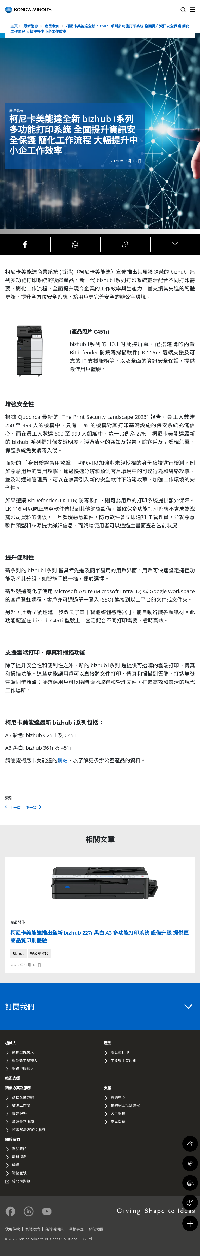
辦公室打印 (120, 1052)
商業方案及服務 (18, 1087)
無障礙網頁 (54, 1229)
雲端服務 (19, 1113)
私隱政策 (32, 1229)
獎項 (15, 1164)
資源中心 (118, 1097)
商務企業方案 (23, 1097)
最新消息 (31, 25)
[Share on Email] (175, 244)
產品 (107, 1042)
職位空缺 (19, 1172)
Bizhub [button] (18, 953)
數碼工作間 (21, 1105)
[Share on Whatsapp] (75, 244)
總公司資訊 (21, 1180)
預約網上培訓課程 (125, 1105)
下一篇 (33, 807)
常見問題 (118, 1121)
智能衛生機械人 (25, 1060)
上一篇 (13, 807)
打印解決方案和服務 (28, 1129)
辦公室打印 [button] (39, 953)
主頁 (14, 25)
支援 (107, 1087)
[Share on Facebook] (25, 244)
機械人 (10, 1042)
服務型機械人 (23, 1068)
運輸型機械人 (23, 1052)
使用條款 (12, 1229)
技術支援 (12, 1078)
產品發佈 (52, 25)
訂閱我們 (98, 1006)
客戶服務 (118, 1113)
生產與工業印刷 (123, 1060)
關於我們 (12, 1139)
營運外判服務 (23, 1121)
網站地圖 (96, 1229)
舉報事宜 (76, 1229)
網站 (62, 760)
